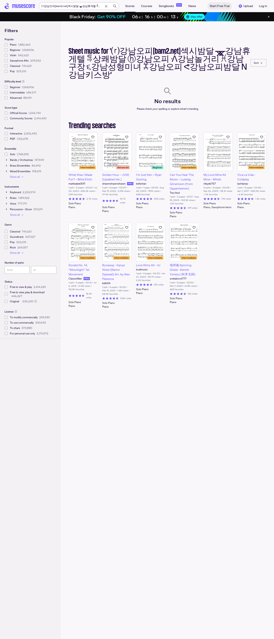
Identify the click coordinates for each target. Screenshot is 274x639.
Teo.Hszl (175, 192)
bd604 (106, 283)
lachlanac (242, 183)
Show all (17, 177)
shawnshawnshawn (114, 183)
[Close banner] (268, 16)
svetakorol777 (178, 278)
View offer (194, 16)
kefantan (141, 183)
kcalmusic (142, 269)
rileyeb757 (209, 183)
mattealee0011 (76, 183)
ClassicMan (75, 278)
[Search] (115, 6)
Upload (245, 6)
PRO (130, 183)
